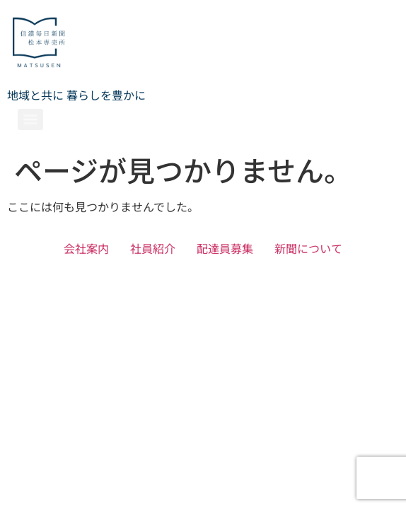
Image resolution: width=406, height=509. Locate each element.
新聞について (308, 248)
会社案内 (86, 248)
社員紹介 (152, 248)
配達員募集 (225, 248)
